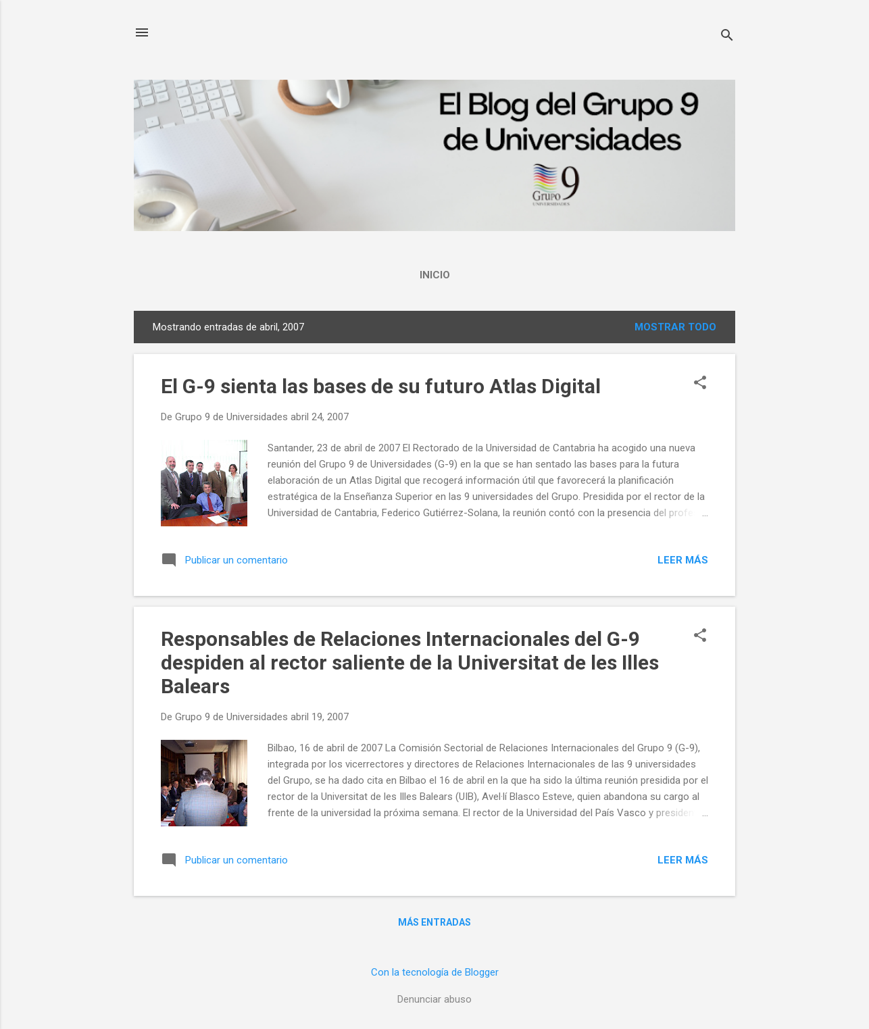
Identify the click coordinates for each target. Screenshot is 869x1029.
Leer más (682, 560)
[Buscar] (727, 36)
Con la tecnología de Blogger (435, 972)
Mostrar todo (675, 327)
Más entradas (434, 922)
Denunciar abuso (434, 999)
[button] (700, 383)
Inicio (435, 275)
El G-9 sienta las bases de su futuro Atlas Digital (381, 386)
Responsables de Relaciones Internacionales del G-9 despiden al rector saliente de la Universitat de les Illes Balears (410, 662)
